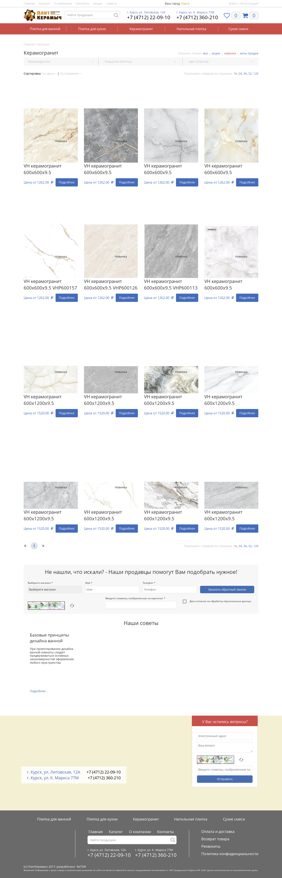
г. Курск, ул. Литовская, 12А (146, 12)
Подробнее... (39, 691)
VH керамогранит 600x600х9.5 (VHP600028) (163, 169)
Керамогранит (141, 29)
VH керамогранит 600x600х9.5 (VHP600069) (43, 169)
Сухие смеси (238, 29)
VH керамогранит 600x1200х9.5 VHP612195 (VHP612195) (50, 515)
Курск (185, 3)
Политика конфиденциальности (229, 853)
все (205, 53)
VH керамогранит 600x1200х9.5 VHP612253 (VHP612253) (171, 515)
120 (255, 73)
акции (216, 53)
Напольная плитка (191, 29)
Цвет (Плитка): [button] (220, 61)
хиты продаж (249, 53)
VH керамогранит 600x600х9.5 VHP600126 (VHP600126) (111, 285)
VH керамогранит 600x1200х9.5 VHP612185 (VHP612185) (231, 515)
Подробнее (67, 182)
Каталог (44, 3)
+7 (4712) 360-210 (197, 17)
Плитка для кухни (92, 29)
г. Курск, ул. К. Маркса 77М (195, 12)
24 (240, 73)
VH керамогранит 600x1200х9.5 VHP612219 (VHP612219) (171, 400)
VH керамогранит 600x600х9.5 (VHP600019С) (223, 169)
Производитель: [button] (61, 61)
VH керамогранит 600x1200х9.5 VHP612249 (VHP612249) (111, 400)
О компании (63, 3)
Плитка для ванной (45, 29)
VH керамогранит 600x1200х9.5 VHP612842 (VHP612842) (50, 400)
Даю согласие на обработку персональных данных (217, 601)
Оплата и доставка (217, 831)
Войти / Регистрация (243, 3)
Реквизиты (210, 846)
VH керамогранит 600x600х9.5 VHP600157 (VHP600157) (50, 285)
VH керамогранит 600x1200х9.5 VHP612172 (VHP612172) (111, 515)
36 (245, 73)
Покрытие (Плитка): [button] (140, 61)
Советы (111, 3)
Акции (97, 3)
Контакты (82, 3)
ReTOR (81, 867)
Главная (29, 3)
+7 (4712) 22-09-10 (148, 17)
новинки (230, 53)
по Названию (71, 73)
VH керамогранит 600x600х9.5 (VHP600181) (223, 285)
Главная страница (36, 44)
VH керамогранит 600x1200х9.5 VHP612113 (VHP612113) (231, 400)
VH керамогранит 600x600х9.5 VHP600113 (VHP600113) (171, 285)
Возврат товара (215, 838)
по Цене (49, 73)
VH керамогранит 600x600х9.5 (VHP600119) (103, 169)
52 (250, 73)
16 (235, 73)
